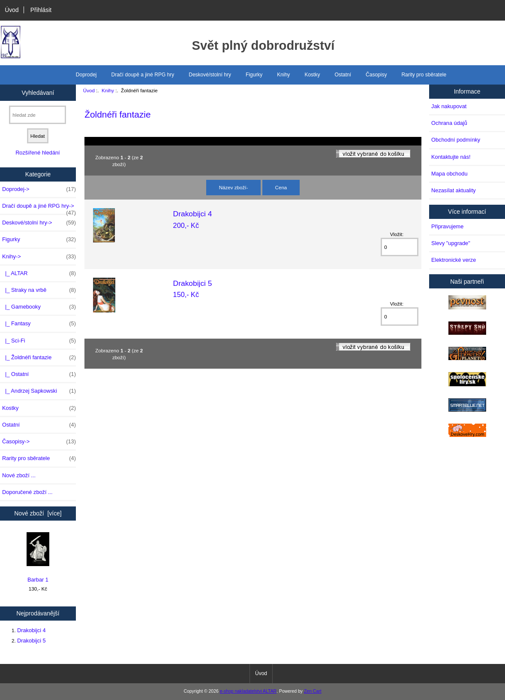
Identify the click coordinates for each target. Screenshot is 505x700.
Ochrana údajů (449, 123)
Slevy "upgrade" (450, 243)
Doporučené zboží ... (27, 492)
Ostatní (342, 75)
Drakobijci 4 (31, 630)
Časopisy (376, 75)
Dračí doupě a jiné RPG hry (142, 75)
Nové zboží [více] (38, 513)
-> (39, 256)
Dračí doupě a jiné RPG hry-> (39, 208)
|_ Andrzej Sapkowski (39, 391)
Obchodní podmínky (455, 139)
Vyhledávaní (37, 92)
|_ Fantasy (39, 323)
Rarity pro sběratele (423, 75)
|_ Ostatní (39, 374)
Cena (281, 187)
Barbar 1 (38, 557)
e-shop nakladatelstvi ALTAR (248, 691)
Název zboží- (233, 187)
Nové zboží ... (19, 475)
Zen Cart (313, 691)
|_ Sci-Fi (39, 340)
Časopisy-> (39, 441)
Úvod (11, 9)
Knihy (108, 90)
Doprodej (86, 75)
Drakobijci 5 (31, 640)
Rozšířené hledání (37, 152)
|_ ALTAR (39, 273)
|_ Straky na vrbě (39, 290)
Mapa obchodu (449, 173)
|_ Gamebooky (39, 306)
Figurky (254, 75)
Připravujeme (447, 226)
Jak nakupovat (448, 106)
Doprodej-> (39, 189)
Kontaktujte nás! (450, 157)
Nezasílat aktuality (453, 190)
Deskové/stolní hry (210, 75)
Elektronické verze (453, 260)
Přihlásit (40, 9)
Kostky (312, 75)
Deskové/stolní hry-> (39, 222)
